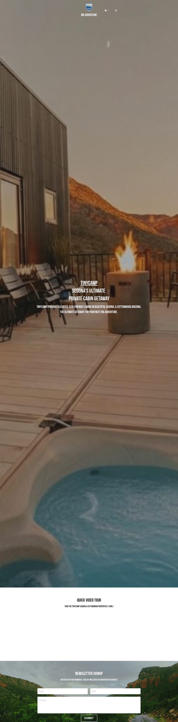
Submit (89, 718)
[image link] (89, 6)
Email (93, 691)
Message (43, 700)
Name (41, 691)
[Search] (116, 9)
